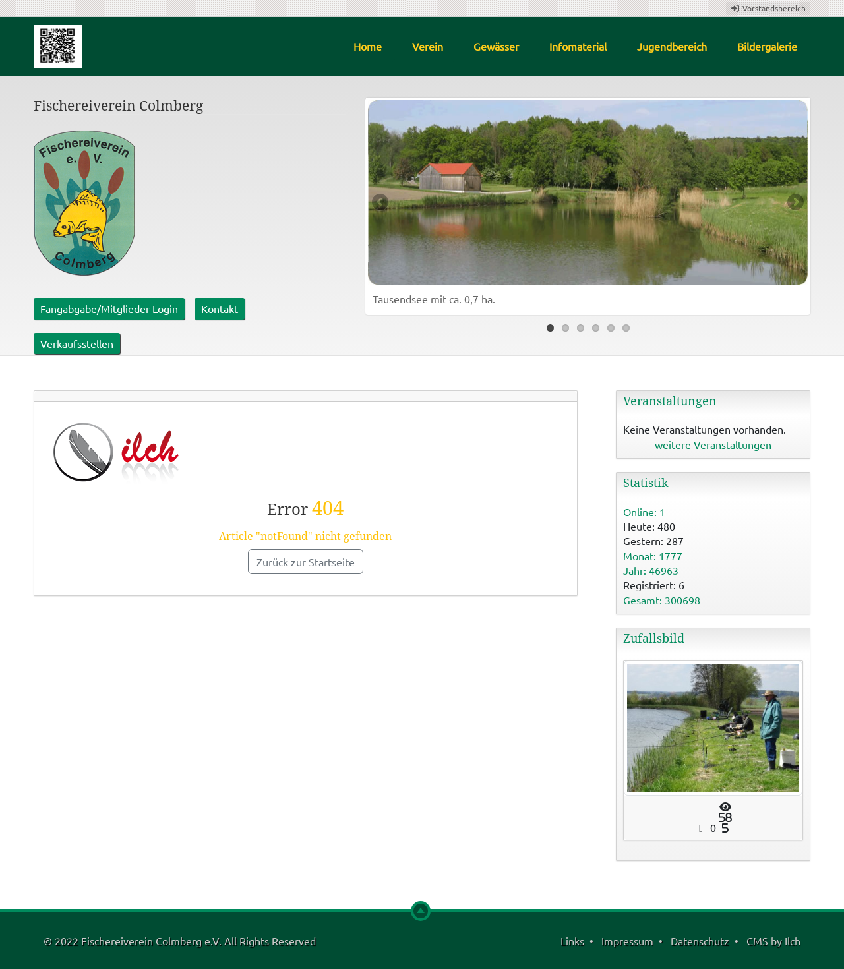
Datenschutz (700, 940)
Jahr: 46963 (650, 570)
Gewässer (496, 46)
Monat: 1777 (652, 555)
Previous (381, 203)
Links (572, 940)
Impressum (627, 940)
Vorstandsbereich (768, 8)
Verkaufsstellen (76, 343)
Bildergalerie (767, 46)
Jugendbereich (672, 46)
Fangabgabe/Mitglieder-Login (109, 308)
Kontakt (219, 308)
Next (794, 203)
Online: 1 (644, 511)
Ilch (792, 940)
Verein (427, 46)
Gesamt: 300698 (661, 599)
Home (367, 46)
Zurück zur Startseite (305, 561)
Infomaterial (578, 46)
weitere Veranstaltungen (713, 444)
